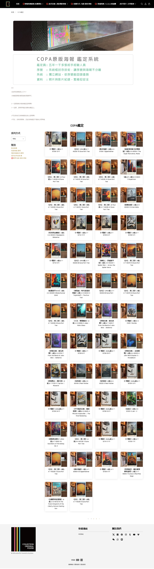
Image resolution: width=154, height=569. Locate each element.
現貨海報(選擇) (16, 151)
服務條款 (71, 565)
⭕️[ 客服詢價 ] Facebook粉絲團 (105, 4)
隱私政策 (77, 565)
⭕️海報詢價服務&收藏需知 (33, 4)
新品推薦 (14, 149)
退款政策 (83, 565)
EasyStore (30, 554)
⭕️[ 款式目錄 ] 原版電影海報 (57, 4)
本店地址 (81, 534)
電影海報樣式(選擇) (17, 154)
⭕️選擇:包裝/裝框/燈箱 (18, 159)
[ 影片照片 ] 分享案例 (127, 4)
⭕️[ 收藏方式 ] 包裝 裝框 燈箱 (81, 4)
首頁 (17, 4)
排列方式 (15, 133)
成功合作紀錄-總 (16, 156)
